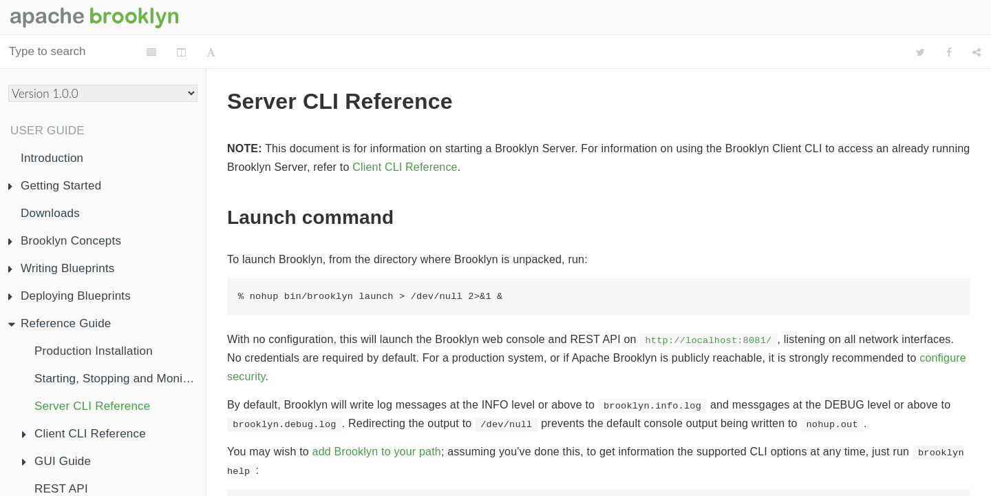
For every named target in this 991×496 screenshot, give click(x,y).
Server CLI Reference (92, 406)
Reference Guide (59, 323)
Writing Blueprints (61, 268)
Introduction (52, 158)
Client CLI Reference (84, 433)
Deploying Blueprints (69, 295)
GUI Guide (56, 461)
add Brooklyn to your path (376, 417)
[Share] (976, 52)
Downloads (50, 213)
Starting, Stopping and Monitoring (120, 378)
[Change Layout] (251, 52)
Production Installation (93, 351)
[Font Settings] (281, 52)
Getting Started (54, 185)
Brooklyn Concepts (64, 240)
